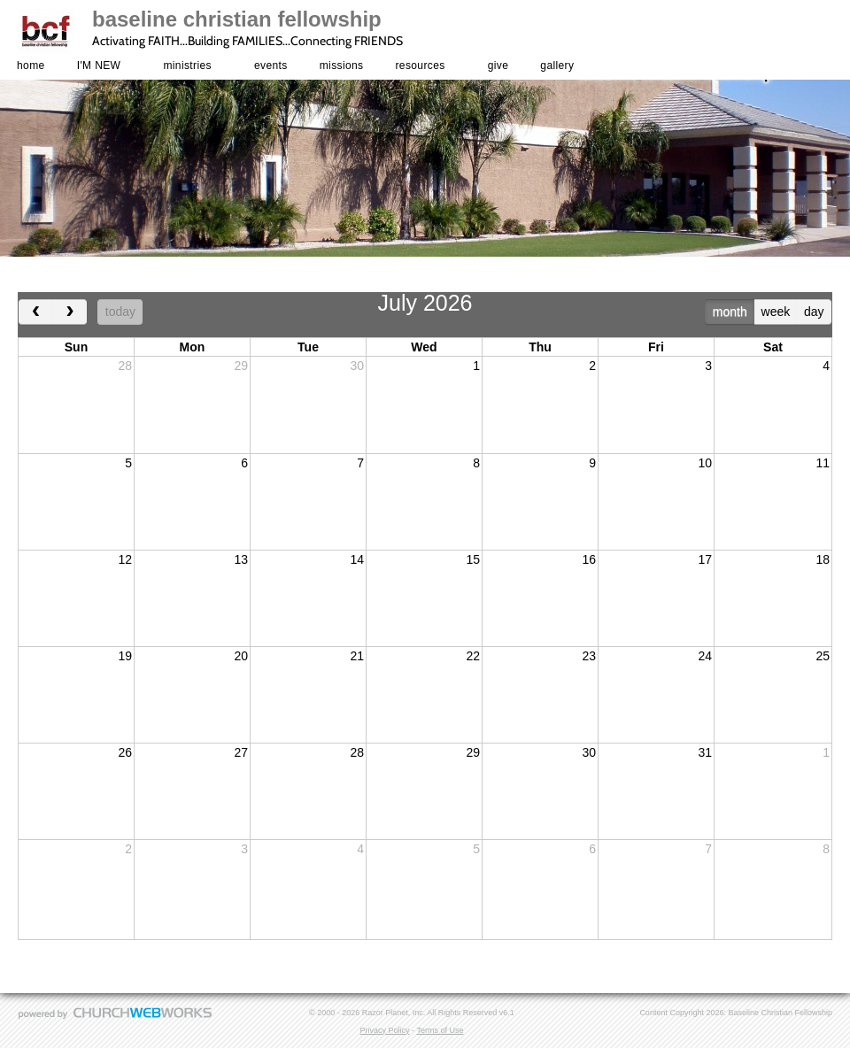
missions (342, 65)
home (31, 65)
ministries (187, 65)
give (498, 65)
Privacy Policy (385, 1030)
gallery (557, 65)
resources (420, 65)
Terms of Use (439, 1030)
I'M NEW (99, 65)
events (271, 65)
